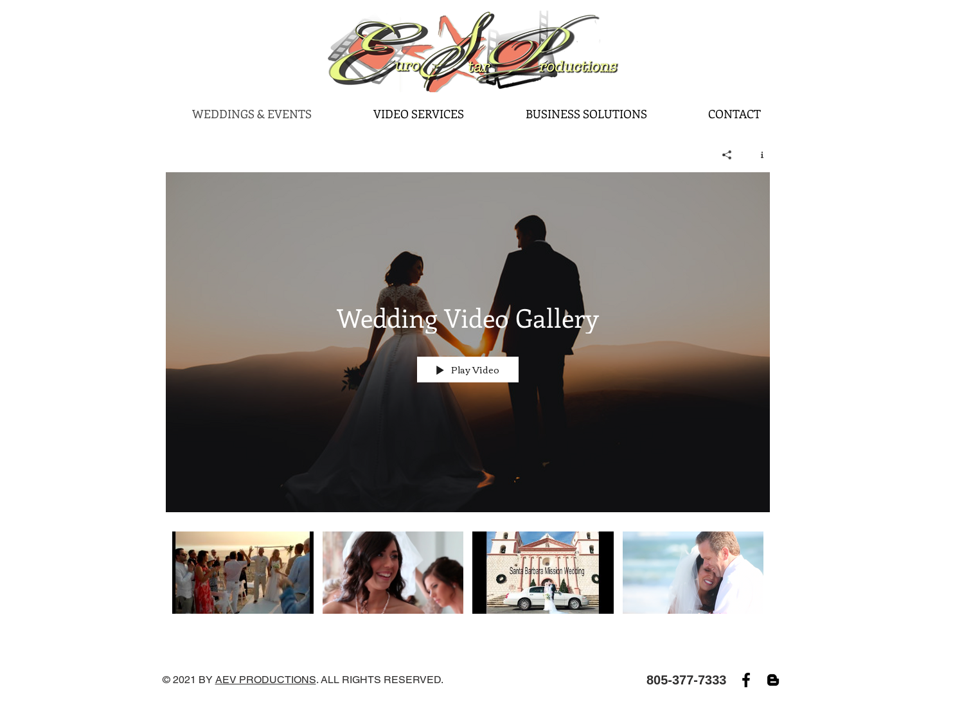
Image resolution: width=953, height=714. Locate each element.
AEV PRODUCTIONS (265, 680)
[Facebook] (746, 680)
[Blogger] (773, 680)
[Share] (727, 155)
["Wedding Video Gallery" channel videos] (467, 581)
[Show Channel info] (757, 155)
